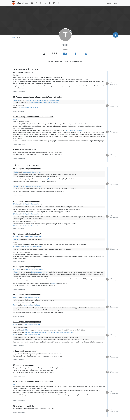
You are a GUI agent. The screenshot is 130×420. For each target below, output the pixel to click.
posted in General (19, 111)
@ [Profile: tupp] (16, 239)
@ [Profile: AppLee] (16, 204)
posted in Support (19, 91)
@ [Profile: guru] (15, 119)
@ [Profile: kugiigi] (54, 283)
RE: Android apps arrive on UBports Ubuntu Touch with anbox (37, 97)
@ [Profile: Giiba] (16, 172)
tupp (111, 82)
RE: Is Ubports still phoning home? (27, 169)
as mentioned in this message (75, 130)
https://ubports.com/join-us (39, 272)
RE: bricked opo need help (23, 406)
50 (65, 54)
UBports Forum (22, 3)
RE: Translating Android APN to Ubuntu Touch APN (33, 117)
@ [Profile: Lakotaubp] (16, 236)
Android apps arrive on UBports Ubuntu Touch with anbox (42, 100)
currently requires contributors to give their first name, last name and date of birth (49, 332)
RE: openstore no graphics (23, 365)
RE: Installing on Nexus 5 (23, 72)
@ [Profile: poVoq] (15, 324)
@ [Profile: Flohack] (50, 179)
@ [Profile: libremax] (17, 100)
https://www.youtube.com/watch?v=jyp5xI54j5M (44, 102)
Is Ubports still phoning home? (25, 149)
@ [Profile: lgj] (14, 384)
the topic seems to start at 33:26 (28, 107)
